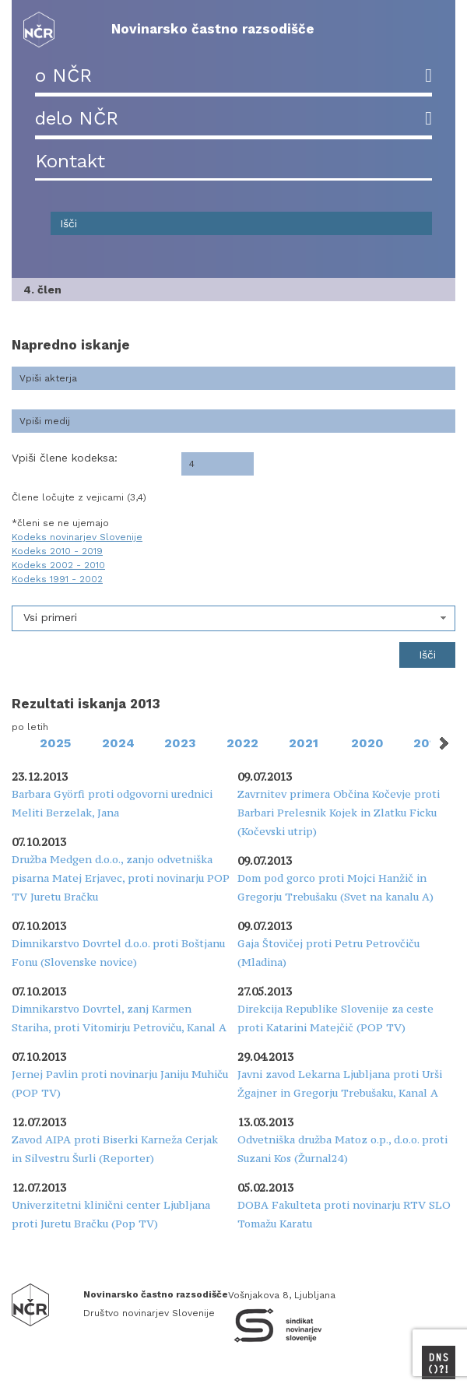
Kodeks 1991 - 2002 (57, 579)
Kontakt (70, 161)
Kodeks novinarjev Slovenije (77, 537)
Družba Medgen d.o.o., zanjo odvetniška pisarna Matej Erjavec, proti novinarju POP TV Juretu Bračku (121, 878)
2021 (303, 743)
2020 (367, 743)
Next (442, 743)
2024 (118, 743)
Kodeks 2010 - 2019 (57, 551)
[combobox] (233, 618)
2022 (242, 743)
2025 (55, 743)
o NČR (63, 75)
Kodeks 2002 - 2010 (58, 565)
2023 (180, 743)
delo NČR (76, 118)
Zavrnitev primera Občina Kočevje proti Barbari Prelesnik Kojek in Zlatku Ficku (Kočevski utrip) (338, 812)
